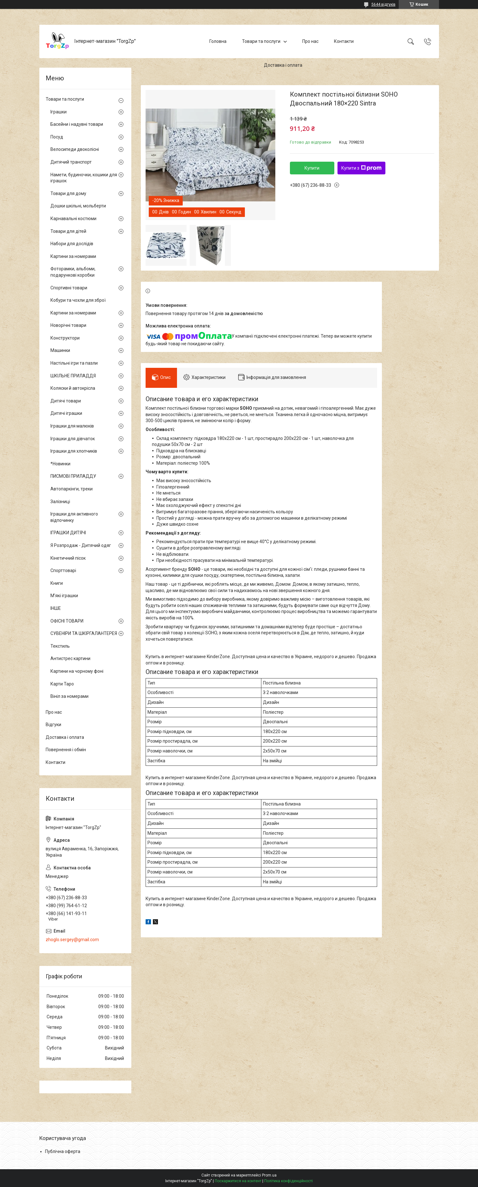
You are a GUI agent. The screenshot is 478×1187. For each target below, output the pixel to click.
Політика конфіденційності (288, 1181)
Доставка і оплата (283, 65)
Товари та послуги (261, 41)
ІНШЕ (55, 608)
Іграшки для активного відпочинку (74, 517)
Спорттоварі (63, 570)
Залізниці (60, 501)
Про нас (310, 41)
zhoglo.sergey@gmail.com (72, 939)
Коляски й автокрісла (72, 388)
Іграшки (58, 111)
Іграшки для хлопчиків (73, 451)
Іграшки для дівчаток (72, 438)
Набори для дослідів (71, 243)
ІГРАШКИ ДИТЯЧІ (68, 532)
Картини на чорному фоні (76, 671)
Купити (311, 168)
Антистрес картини (70, 658)
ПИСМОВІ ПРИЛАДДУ (73, 476)
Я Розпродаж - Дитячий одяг (80, 545)
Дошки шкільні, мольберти (78, 205)
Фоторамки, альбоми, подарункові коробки (72, 272)
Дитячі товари (65, 400)
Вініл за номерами (69, 696)
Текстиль (60, 646)
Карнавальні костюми (73, 218)
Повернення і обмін (66, 749)
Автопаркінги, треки (71, 488)
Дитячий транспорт (71, 162)
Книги (56, 583)
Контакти (344, 41)
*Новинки (60, 463)
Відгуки (53, 724)
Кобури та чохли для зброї (78, 300)
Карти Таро (62, 683)
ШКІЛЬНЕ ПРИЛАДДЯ (73, 375)
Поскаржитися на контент (238, 1181)
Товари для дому (68, 193)
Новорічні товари (68, 325)
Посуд (56, 136)
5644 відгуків (383, 4)
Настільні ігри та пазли (74, 363)
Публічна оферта (62, 1151)
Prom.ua (269, 1175)
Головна (217, 41)
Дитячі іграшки (66, 413)
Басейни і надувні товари (76, 124)
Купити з (361, 168)
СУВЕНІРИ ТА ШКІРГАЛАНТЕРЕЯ (83, 633)
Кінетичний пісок (68, 558)
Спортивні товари (68, 287)
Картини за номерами (73, 256)
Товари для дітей (68, 231)
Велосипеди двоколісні (74, 149)
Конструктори (65, 338)
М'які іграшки (64, 595)
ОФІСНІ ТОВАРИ (66, 621)
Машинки (60, 350)
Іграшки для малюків (72, 425)
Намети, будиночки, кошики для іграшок (83, 178)
